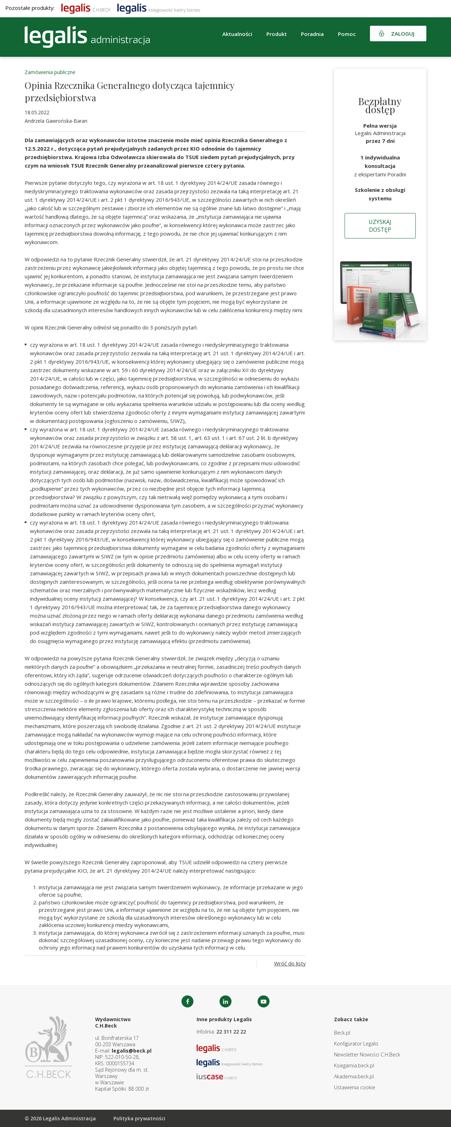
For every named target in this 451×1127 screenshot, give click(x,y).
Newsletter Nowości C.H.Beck (367, 1054)
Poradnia (312, 33)
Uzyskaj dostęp (380, 226)
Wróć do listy (290, 963)
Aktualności (237, 33)
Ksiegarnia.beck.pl (354, 1065)
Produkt (276, 33)
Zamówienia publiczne (50, 72)
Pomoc (347, 33)
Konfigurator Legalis (356, 1043)
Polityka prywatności (139, 1118)
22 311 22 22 (231, 1031)
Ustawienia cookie (354, 1087)
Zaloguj (402, 33)
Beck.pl (342, 1032)
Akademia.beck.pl (354, 1076)
